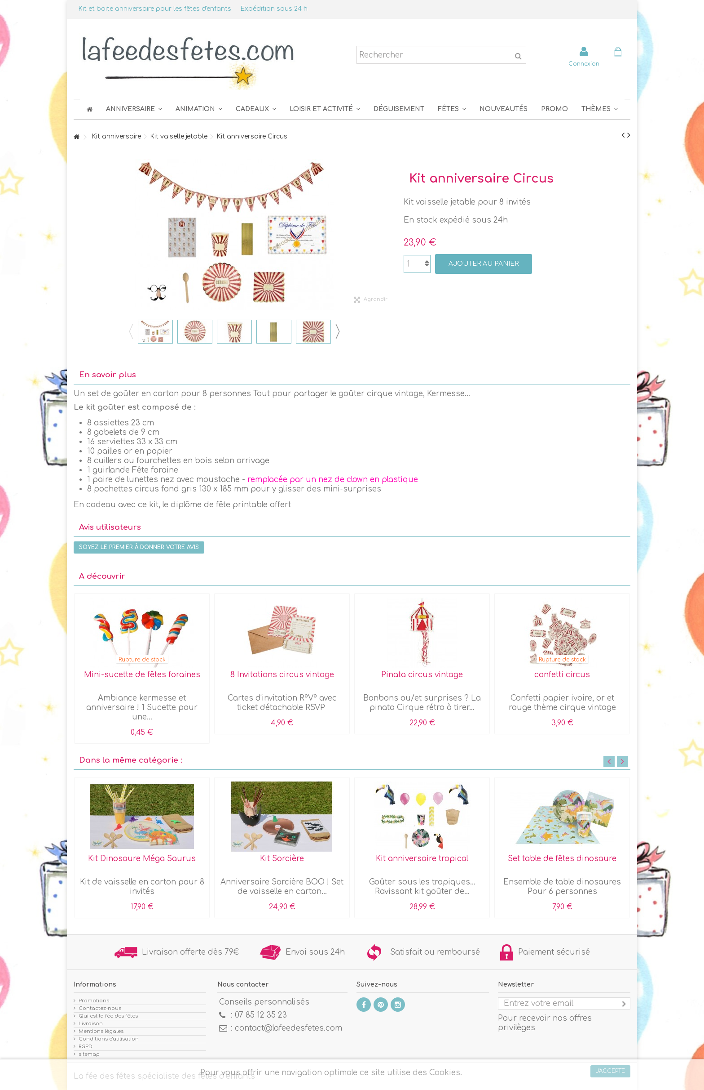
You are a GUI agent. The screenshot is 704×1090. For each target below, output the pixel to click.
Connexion (583, 64)
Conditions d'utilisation (109, 1039)
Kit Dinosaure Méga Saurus (142, 858)
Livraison (91, 1024)
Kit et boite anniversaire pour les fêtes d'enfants (154, 8)
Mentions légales (101, 1031)
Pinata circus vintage (422, 674)
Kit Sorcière (282, 858)
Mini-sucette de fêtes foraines (142, 674)
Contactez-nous (100, 1008)
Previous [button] (130, 331)
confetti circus (562, 674)
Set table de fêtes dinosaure (562, 858)
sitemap (89, 1054)
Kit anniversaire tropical (422, 858)
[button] (452, 109)
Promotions (94, 1001)
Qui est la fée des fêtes (108, 1016)
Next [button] (337, 331)
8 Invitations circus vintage (282, 674)
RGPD (85, 1046)
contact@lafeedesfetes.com (288, 1028)
